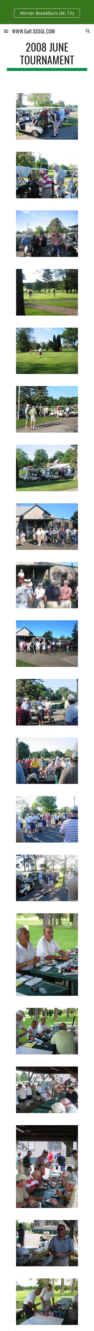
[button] (6, 31)
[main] (47, 55)
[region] (47, 12)
